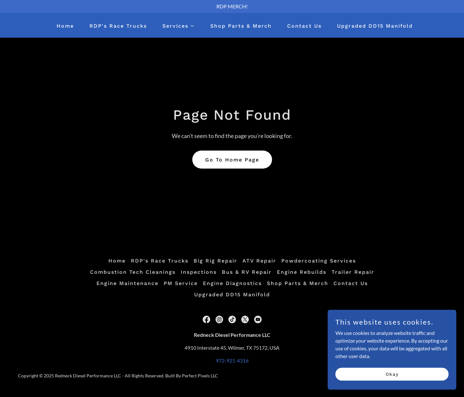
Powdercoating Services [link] (318, 261)
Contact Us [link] (304, 26)
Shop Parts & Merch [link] (241, 26)
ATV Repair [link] (259, 261)
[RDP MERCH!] (232, 6)
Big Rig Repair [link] (215, 261)
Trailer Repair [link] (353, 272)
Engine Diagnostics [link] (232, 283)
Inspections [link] (199, 272)
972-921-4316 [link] (232, 360)
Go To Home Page (232, 160)
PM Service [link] (181, 283)
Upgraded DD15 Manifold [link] (375, 26)
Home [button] (117, 261)
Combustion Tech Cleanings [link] (133, 272)
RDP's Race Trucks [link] (118, 26)
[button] (176, 26)
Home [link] (65, 26)
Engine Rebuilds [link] (301, 272)
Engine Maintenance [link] (127, 283)
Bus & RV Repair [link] (247, 272)
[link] (206, 319)
